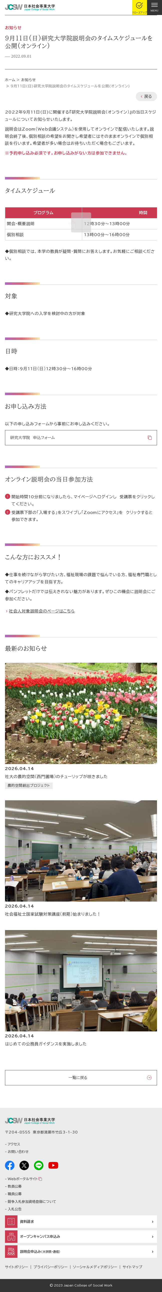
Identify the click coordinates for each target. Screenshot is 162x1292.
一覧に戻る (77, 1078)
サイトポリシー (16, 1267)
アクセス (14, 1144)
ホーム (10, 80)
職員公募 (15, 1194)
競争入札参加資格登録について (32, 1201)
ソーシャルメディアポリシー (95, 1267)
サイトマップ (133, 1267)
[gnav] (154, 7)
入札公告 (15, 1209)
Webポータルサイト (23, 1179)
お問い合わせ (18, 1151)
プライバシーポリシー (50, 1267)
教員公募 (15, 1186)
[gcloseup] (139, 7)
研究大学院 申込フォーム (32, 438)
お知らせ (28, 80)
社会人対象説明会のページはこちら (42, 611)
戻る (148, 96)
